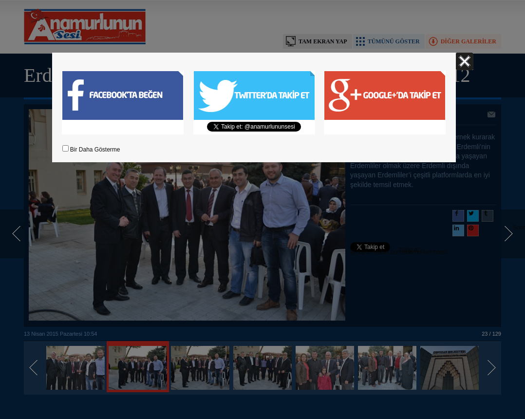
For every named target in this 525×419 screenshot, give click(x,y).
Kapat (464, 61)
